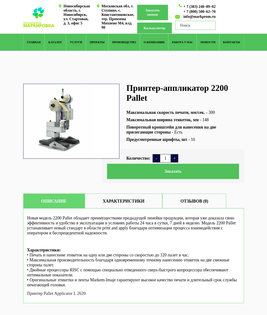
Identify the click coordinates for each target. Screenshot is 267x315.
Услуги (76, 42)
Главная (34, 42)
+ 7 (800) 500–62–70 (199, 11)
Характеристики (124, 201)
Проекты (97, 42)
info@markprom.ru (199, 16)
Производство (124, 42)
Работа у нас (182, 42)
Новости (208, 42)
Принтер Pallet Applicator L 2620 (56, 293)
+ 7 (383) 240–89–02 (199, 7)
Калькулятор (156, 28)
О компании (154, 42)
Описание (54, 201)
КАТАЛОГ (55, 42)
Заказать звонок (152, 12)
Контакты (231, 42)
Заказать (173, 171)
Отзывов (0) (194, 201)
